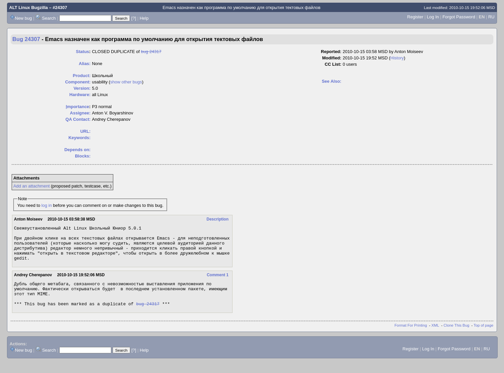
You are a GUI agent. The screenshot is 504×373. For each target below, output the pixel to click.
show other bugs (126, 81)
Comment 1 (218, 282)
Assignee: (80, 112)
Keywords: (79, 137)
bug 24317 (151, 51)
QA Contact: (78, 119)
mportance (77, 106)
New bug (23, 18)
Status (82, 51)
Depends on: (77, 149)
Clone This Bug (456, 337)
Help (144, 18)
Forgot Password (458, 16)
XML (435, 337)
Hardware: (80, 94)
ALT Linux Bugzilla (28, 7)
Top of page (483, 337)
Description (218, 219)
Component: (78, 81)
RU (491, 16)
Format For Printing (410, 337)
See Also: (331, 81)
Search (49, 18)
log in (46, 205)
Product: (81, 75)
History (397, 57)
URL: (85, 131)
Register (415, 16)
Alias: (85, 63)
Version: (82, 88)
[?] (133, 18)
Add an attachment (31, 186)
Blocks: (83, 155)
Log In (433, 16)
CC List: (333, 64)
